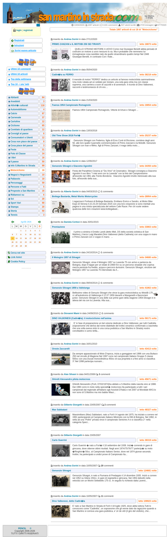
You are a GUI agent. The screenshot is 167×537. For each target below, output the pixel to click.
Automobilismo (18, 109)
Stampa (14, 207)
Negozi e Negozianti (21, 174)
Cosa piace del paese (22, 145)
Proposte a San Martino (23, 191)
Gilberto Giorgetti (73, 404)
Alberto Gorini (71, 191)
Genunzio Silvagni (61, 470)
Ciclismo (15, 125)
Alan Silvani (70, 374)
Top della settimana (21, 79)
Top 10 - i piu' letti (20, 84)
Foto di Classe (18, 153)
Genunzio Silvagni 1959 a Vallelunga (71, 288)
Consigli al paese (19, 133)
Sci (12, 199)
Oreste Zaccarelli (61, 348)
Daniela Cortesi (72, 222)
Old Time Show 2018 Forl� (66, 135)
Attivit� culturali (19, 105)
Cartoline (15, 121)
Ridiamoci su (17, 195)
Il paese (15, 161)
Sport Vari (16, 203)
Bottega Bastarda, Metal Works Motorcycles (75, 196)
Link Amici (16, 257)
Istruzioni (19, 45)
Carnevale (16, 117)
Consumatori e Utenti (22, 137)
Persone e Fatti (18, 187)
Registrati (19, 40)
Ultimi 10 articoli (19, 74)
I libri (13, 157)
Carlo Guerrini (59, 440)
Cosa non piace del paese (24, 141)
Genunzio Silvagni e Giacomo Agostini (72, 166)
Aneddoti (15, 101)
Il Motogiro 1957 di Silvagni (66, 257)
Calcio (14, 113)
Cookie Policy (17, 261)
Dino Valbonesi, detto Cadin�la (68, 501)
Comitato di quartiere (22, 129)
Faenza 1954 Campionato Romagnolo (71, 105)
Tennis (14, 215)
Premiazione (58, 227)
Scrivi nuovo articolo (25, 50)
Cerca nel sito (17, 253)
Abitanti (14, 97)
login (19, 30)
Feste (13, 149)
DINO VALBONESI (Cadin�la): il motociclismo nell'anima (81, 318)
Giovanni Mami (71, 313)
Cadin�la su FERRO (62, 74)
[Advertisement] (26, 293)
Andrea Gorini (71, 39)
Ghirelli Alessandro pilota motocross (71, 379)
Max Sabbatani (59, 409)
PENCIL (22, 528)
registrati (28, 30)
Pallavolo (15, 178)
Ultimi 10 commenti (21, 69)
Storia (14, 211)
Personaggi (16, 182)
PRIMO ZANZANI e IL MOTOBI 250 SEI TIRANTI (76, 44)
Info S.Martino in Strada (23, 165)
